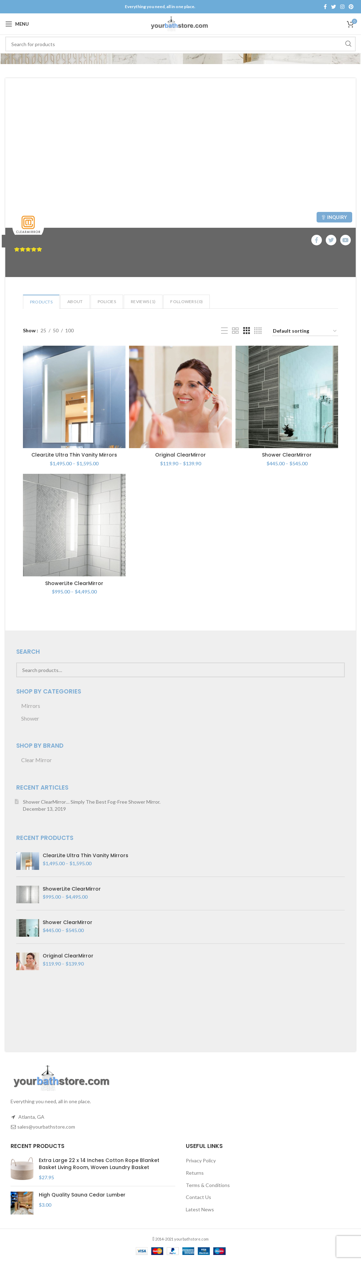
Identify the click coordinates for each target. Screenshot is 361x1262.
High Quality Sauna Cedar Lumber (82, 1195)
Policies (107, 301)
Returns (195, 1173)
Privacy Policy (201, 1160)
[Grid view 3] (246, 330)
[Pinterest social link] (351, 6)
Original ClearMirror (180, 454)
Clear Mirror (36, 759)
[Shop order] (305, 331)
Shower (30, 718)
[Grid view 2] (235, 330)
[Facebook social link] (325, 6)
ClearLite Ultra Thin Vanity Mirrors (74, 454)
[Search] (180, 44)
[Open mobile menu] (17, 24)
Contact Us (198, 1197)
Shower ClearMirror (287, 454)
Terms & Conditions (208, 1185)
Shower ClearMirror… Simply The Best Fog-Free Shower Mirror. (91, 802)
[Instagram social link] (342, 6)
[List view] (224, 330)
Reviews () (143, 301)
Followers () (186, 301)
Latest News (200, 1209)
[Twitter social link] (333, 6)
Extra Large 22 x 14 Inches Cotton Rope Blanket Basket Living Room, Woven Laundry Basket (99, 1164)
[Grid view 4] (258, 330)
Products (41, 301)
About (75, 301)
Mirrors (30, 705)
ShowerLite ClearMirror (74, 583)
